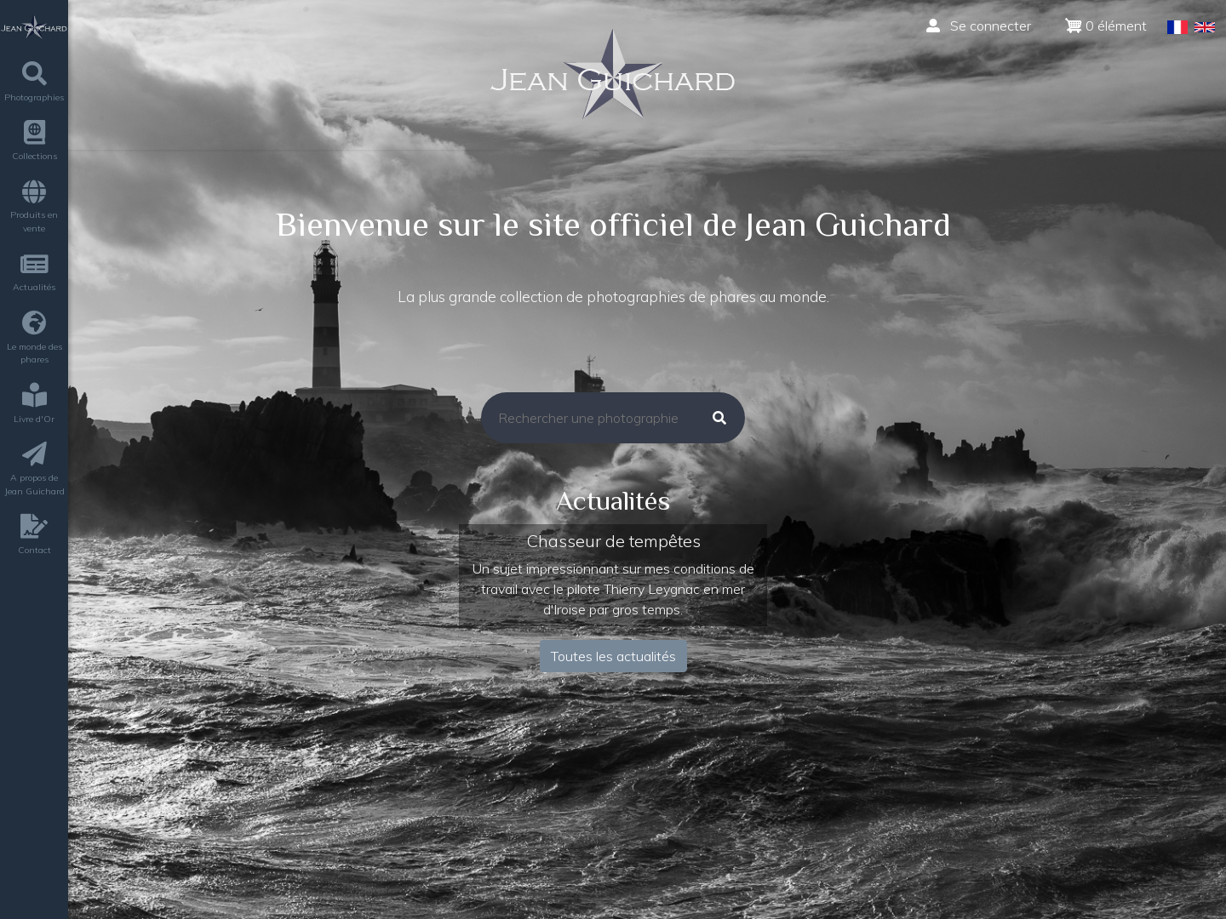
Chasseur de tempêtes (613, 540)
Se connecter (978, 25)
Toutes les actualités (613, 656)
